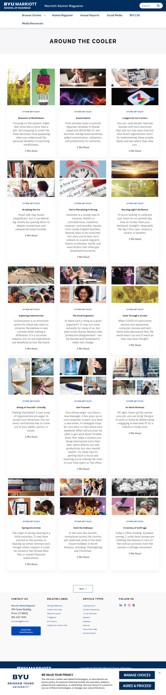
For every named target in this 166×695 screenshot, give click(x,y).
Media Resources (32, 23)
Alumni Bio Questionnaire (26, 646)
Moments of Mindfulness (31, 120)
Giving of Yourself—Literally (31, 424)
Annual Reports (89, 15)
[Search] (151, 5)
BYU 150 (135, 15)
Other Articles (31, 111)
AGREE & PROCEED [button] (137, 685)
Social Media (114, 15)
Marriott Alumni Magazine (67, 5)
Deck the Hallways (83, 541)
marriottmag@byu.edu (22, 635)
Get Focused (83, 421)
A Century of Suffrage (134, 544)
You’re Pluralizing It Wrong (83, 216)
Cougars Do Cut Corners (135, 120)
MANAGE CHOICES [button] (137, 675)
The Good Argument (83, 324)
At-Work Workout (135, 421)
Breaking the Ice (31, 213)
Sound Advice (83, 117)
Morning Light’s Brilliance (135, 216)
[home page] (20, 5)
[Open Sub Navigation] (45, 15)
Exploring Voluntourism (31, 327)
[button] (160, 674)
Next (83, 603)
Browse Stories (31, 15)
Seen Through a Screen (134, 327)
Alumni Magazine (62, 15)
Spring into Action (31, 541)
